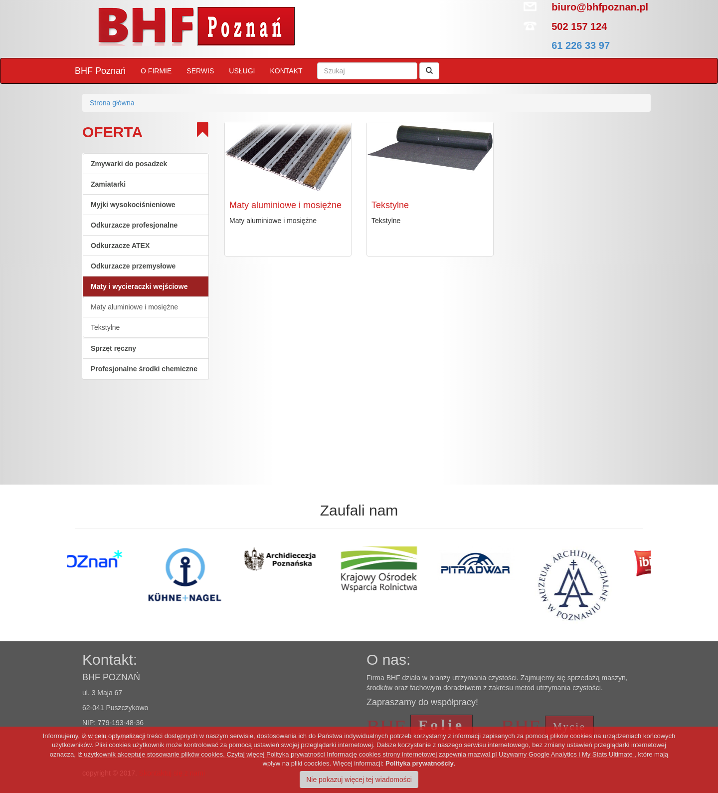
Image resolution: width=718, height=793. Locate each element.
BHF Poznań (100, 71)
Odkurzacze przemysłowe (133, 266)
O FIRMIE (156, 71)
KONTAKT (286, 71)
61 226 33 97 (580, 45)
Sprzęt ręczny (113, 348)
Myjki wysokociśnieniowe (133, 205)
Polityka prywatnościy (419, 763)
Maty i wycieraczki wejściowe (139, 286)
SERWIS (200, 71)
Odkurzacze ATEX (120, 246)
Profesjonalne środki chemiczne (144, 369)
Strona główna (112, 103)
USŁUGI (242, 71)
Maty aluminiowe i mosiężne (134, 307)
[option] (116, 560)
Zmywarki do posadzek (129, 164)
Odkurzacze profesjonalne (134, 225)
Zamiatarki (108, 184)
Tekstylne (105, 327)
